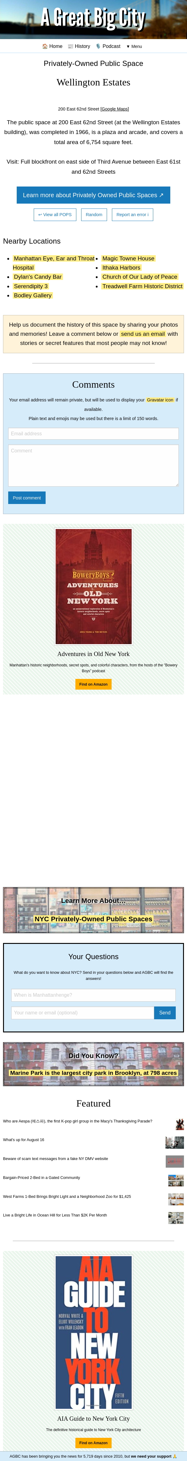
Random (94, 214)
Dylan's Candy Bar (38, 277)
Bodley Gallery (33, 295)
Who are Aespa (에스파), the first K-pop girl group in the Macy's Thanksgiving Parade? (77, 1121)
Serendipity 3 (31, 286)
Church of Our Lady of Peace (139, 277)
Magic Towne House (128, 258)
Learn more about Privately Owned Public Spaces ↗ (93, 195)
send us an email (143, 334)
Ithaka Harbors (121, 267)
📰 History (79, 46)
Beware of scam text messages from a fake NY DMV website (55, 1158)
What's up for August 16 (23, 1139)
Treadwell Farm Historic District (142, 286)
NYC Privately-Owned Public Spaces (93, 919)
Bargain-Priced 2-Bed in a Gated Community (41, 1177)
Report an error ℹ (132, 214)
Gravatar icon (160, 399)
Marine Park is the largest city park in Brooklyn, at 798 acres (93, 1073)
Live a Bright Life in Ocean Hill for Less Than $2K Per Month (55, 1215)
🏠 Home (52, 46)
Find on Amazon (93, 684)
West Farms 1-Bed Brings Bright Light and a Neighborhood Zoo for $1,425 (67, 1196)
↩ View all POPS (54, 214)
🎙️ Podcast (107, 46)
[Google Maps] (114, 109)
